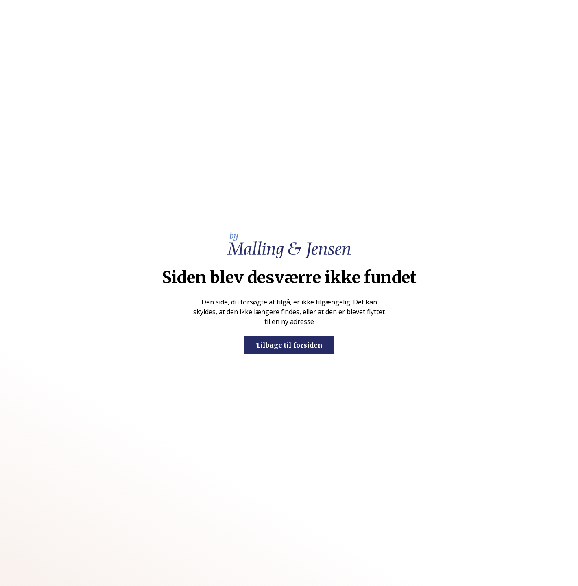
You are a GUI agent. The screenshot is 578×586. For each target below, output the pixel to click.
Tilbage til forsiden (289, 345)
